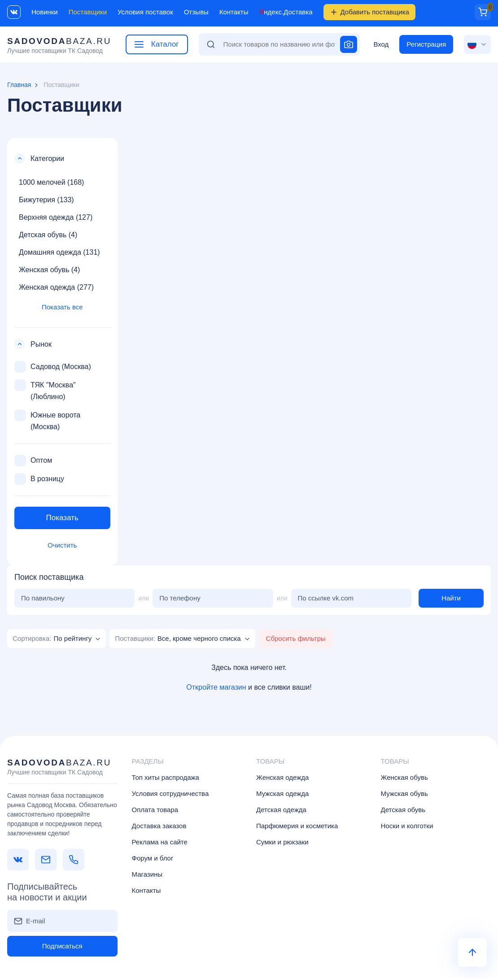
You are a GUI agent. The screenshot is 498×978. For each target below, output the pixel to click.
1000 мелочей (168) (51, 182)
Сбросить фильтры (296, 638)
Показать (62, 517)
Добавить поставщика (369, 12)
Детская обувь (403, 809)
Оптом (33, 460)
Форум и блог (153, 858)
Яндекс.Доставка (285, 12)
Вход (381, 44)
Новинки (44, 12)
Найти (451, 598)
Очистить (62, 545)
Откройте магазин (216, 687)
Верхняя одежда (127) (55, 217)
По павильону (43, 598)
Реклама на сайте (160, 842)
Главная (19, 84)
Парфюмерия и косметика (297, 826)
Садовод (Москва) (52, 367)
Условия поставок (145, 12)
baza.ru (59, 45)
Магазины (147, 874)
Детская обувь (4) (48, 235)
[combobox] (56, 638)
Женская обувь (404, 777)
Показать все (62, 307)
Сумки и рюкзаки (282, 842)
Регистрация (426, 44)
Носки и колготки (407, 826)
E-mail (35, 921)
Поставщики (88, 12)
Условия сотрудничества (170, 793)
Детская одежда (281, 809)
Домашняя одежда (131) (59, 252)
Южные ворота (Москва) (47, 419)
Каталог (157, 44)
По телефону (179, 598)
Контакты (234, 12)
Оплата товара (155, 809)
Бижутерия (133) (46, 200)
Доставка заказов (159, 826)
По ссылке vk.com (326, 598)
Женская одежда (282, 777)
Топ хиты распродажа (165, 777)
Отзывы (196, 12)
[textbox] (52, 638)
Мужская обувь (404, 793)
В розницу (39, 479)
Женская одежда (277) (56, 287)
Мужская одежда (282, 793)
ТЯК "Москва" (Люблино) (45, 389)
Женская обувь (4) (49, 270)
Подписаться (62, 946)
